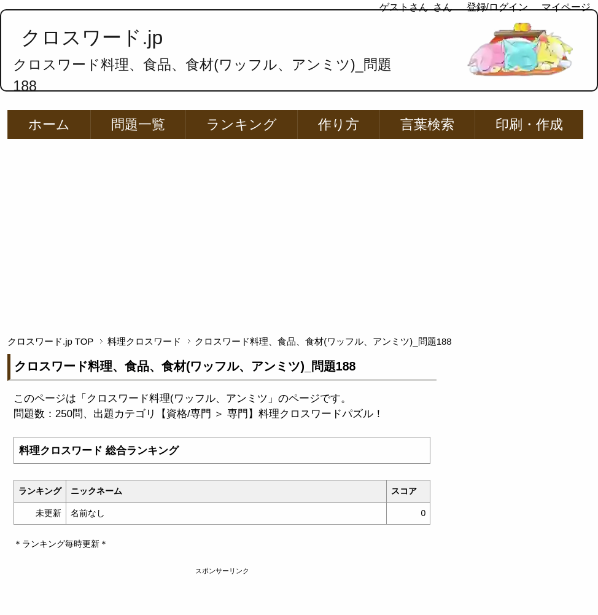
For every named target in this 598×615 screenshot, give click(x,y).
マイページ (566, 7)
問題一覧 (138, 124)
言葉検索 (427, 124)
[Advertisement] (299, 232)
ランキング (241, 124)
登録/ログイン (497, 7)
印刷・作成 (529, 124)
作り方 (338, 124)
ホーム (49, 124)
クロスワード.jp (92, 37)
